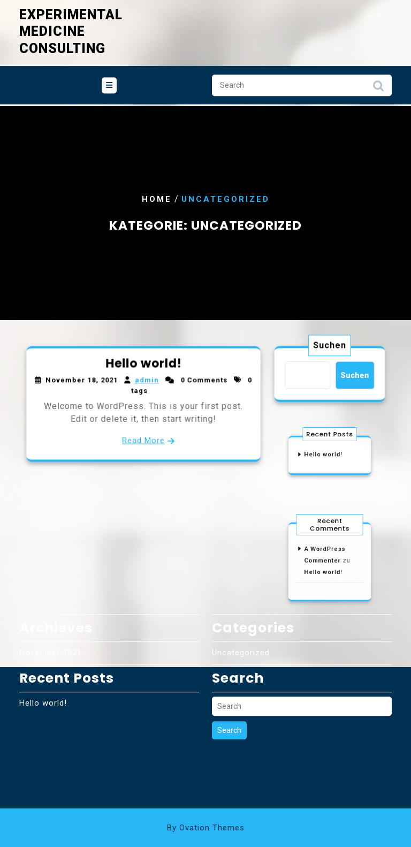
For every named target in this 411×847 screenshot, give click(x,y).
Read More (143, 437)
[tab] (109, 78)
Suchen (330, 347)
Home (157, 199)
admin (146, 382)
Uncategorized (241, 593)
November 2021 (50, 593)
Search (378, 81)
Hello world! (143, 366)
